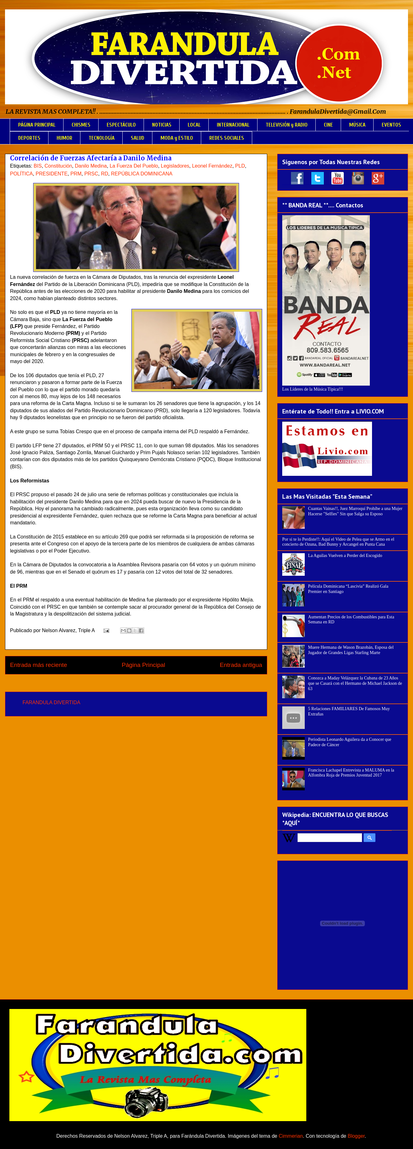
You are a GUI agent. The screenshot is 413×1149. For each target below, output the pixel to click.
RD (104, 173)
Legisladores (175, 166)
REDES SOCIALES (226, 138)
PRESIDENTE (52, 173)
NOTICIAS (161, 125)
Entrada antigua (241, 665)
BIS (38, 166)
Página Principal (143, 665)
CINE (328, 125)
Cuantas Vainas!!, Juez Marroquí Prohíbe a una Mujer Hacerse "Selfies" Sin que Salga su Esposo (355, 511)
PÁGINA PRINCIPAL (36, 125)
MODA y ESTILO (177, 138)
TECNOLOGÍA (102, 138)
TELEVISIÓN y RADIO (287, 125)
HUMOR (64, 138)
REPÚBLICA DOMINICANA (141, 173)
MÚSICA (357, 125)
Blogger (356, 1136)
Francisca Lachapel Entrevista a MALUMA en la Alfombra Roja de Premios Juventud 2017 (351, 773)
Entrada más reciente (38, 665)
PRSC (91, 173)
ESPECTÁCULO (121, 125)
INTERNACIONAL (233, 125)
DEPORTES (29, 138)
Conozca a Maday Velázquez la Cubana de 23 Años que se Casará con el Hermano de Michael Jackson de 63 (355, 683)
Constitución (58, 166)
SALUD (137, 138)
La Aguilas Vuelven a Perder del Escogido (345, 555)
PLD (240, 166)
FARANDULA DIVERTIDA (51, 702)
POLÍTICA (21, 173)
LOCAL (194, 125)
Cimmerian (291, 1136)
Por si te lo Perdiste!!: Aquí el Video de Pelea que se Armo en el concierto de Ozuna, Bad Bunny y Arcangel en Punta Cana (338, 542)
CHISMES (81, 125)
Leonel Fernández (212, 166)
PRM (76, 173)
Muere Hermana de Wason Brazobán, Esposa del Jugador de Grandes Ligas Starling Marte (351, 650)
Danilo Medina (91, 166)
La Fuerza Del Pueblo (134, 166)
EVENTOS (391, 125)
